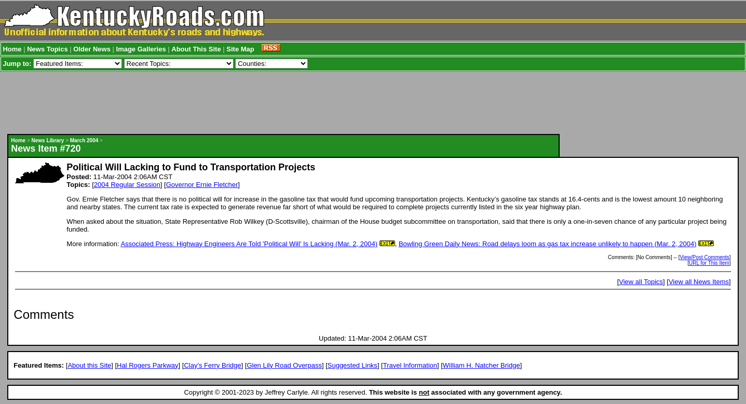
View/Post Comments (704, 257)
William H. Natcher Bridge (481, 365)
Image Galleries (141, 49)
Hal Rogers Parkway (148, 365)
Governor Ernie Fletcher (202, 184)
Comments (43, 314)
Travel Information (410, 365)
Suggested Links (352, 365)
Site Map (240, 49)
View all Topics (641, 282)
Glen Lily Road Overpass (284, 365)
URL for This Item (709, 263)
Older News (92, 49)
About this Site (89, 365)
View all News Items (699, 282)
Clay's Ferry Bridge (212, 365)
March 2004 (84, 140)
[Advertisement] (283, 102)
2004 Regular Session (127, 184)
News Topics (47, 49)
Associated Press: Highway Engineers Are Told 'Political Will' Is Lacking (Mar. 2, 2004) (248, 244)
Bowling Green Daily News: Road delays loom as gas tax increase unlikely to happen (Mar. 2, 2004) (548, 244)
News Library (48, 140)
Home (12, 49)
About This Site (196, 49)
